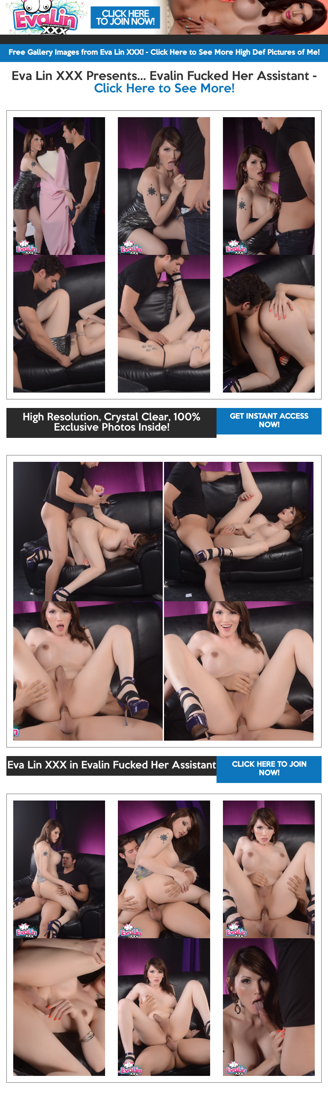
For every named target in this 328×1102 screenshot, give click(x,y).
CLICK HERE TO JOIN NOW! (269, 769)
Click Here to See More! (164, 89)
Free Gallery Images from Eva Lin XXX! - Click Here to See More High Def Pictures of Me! (164, 53)
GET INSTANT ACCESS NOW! (269, 421)
